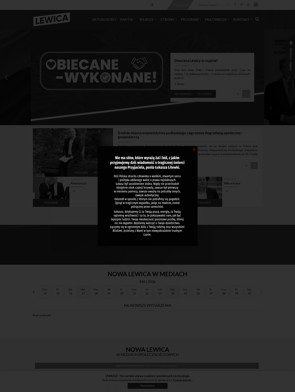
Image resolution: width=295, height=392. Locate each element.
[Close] (193, 149)
